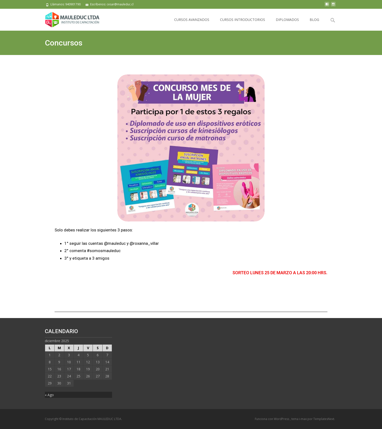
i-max (303, 419)
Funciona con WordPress (272, 419)
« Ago (49, 394)
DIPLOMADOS (287, 19)
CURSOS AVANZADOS (191, 19)
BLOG (314, 19)
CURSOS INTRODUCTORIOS (242, 19)
